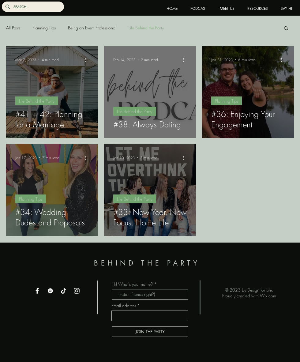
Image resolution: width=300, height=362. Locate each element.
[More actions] (88, 59)
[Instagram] (77, 291)
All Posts (13, 28)
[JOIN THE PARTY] (150, 331)
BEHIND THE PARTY (149, 263)
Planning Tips (44, 28)
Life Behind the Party (146, 28)
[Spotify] (50, 291)
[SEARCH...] (32, 7)
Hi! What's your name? (132, 284)
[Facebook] (37, 291)
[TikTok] (63, 291)
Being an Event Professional (92, 28)
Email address (123, 306)
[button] (286, 28)
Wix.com (268, 296)
